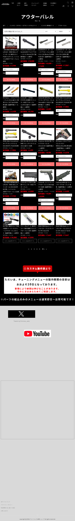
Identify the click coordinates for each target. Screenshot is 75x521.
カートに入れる (11, 79)
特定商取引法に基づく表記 (8, 508)
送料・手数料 (26, 4)
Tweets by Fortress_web (22, 321)
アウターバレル (62, 25)
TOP (13, 3)
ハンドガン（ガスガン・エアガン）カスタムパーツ (23, 25)
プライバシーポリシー (6, 505)
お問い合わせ (4, 511)
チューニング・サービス (36, 4)
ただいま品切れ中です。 (11, 241)
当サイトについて (5, 502)
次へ (44, 249)
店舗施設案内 (45, 4)
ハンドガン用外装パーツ (47, 25)
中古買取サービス (53, 4)
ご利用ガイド (18, 4)
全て (4, 25)
